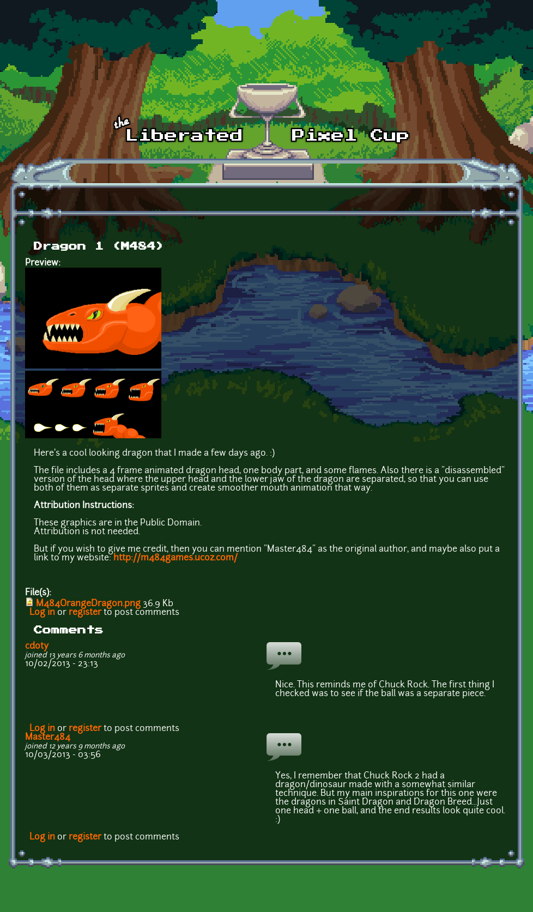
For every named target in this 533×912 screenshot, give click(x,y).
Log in (42, 612)
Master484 (47, 737)
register (85, 612)
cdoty (37, 646)
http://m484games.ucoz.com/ (175, 558)
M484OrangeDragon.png (88, 604)
